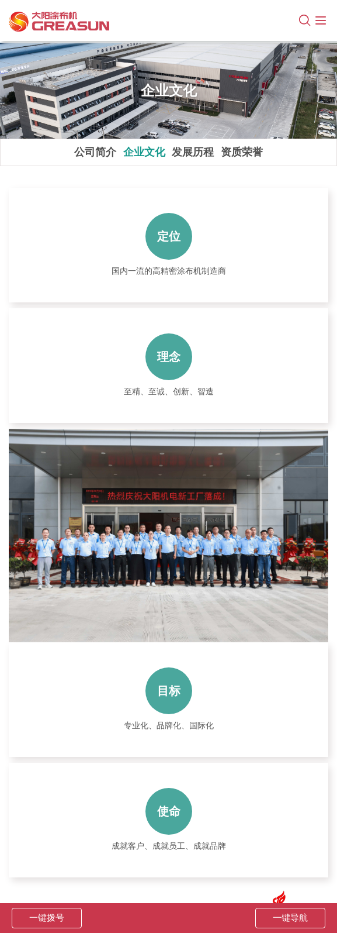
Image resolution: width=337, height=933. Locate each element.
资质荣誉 (242, 152)
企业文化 (144, 152)
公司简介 (95, 152)
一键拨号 (46, 917)
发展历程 (193, 152)
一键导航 (290, 917)
